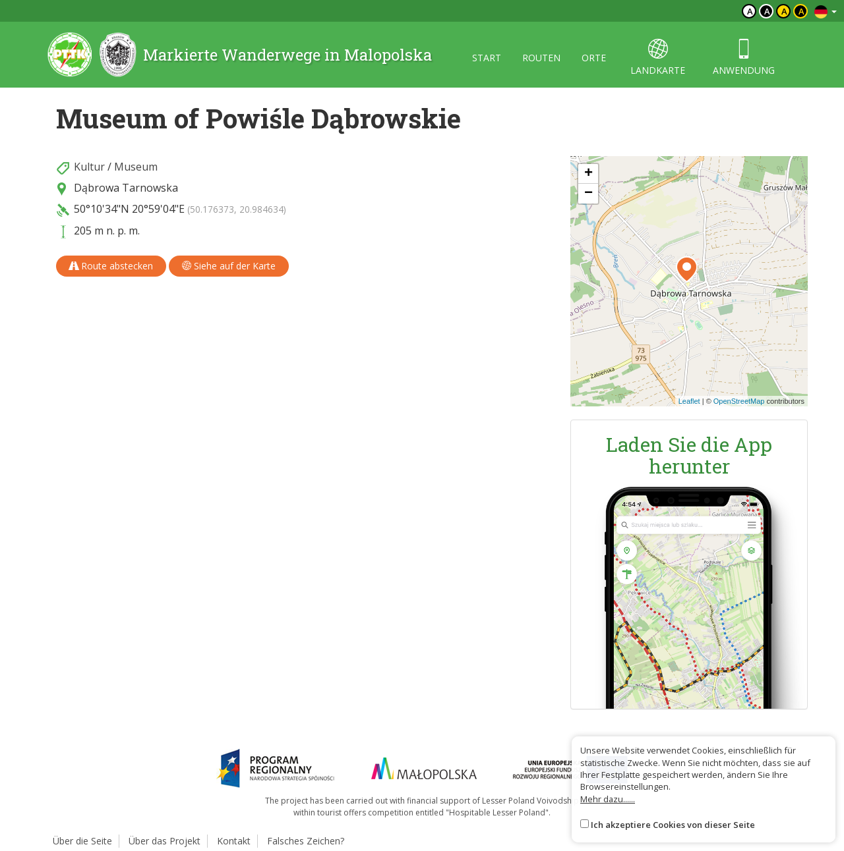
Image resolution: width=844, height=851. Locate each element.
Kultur (89, 166)
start (486, 57)
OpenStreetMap (739, 401)
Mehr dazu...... (607, 799)
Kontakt (234, 841)
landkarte (657, 57)
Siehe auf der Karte (229, 266)
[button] (687, 269)
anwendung (744, 57)
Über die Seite (82, 841)
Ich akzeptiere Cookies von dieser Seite (673, 825)
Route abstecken (111, 266)
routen (541, 57)
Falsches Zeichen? (305, 841)
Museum (136, 166)
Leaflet (689, 401)
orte (594, 57)
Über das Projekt (164, 841)
